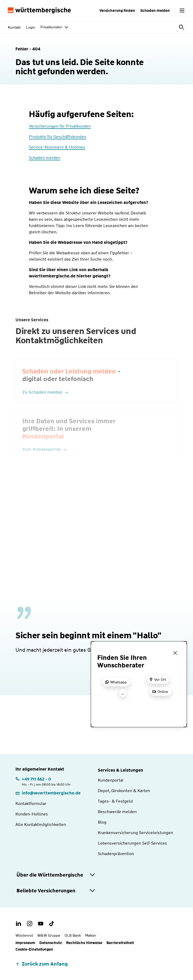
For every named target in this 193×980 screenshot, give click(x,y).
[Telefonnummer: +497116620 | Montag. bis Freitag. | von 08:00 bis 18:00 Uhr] (43, 781)
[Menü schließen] (175, 653)
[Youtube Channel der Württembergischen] (40, 923)
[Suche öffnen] (182, 27)
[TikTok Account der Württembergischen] (52, 923)
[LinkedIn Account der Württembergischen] (18, 923)
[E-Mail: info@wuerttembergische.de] (48, 793)
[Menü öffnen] (182, 10)
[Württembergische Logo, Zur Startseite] (39, 10)
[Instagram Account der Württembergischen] (29, 923)
